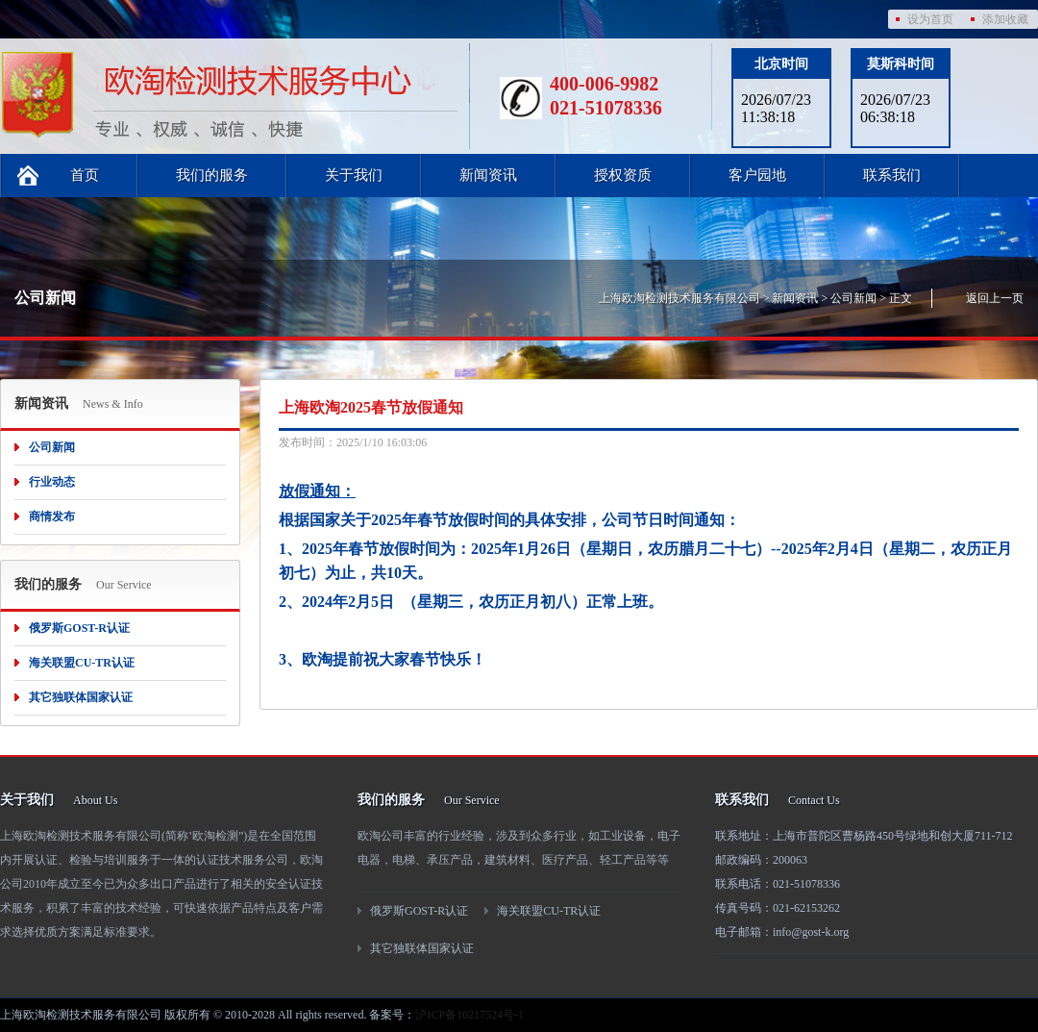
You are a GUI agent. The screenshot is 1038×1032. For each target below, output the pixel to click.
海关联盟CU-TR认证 (82, 662)
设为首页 (930, 19)
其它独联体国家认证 (81, 697)
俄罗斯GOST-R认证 (79, 628)
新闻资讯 (488, 175)
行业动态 (52, 482)
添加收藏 (1005, 19)
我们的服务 (212, 175)
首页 (84, 175)
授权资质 (623, 175)
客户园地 (757, 175)
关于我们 (354, 175)
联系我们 (892, 175)
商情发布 (52, 516)
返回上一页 (995, 298)
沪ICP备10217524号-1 (469, 1014)
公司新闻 (853, 298)
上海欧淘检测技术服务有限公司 (679, 298)
